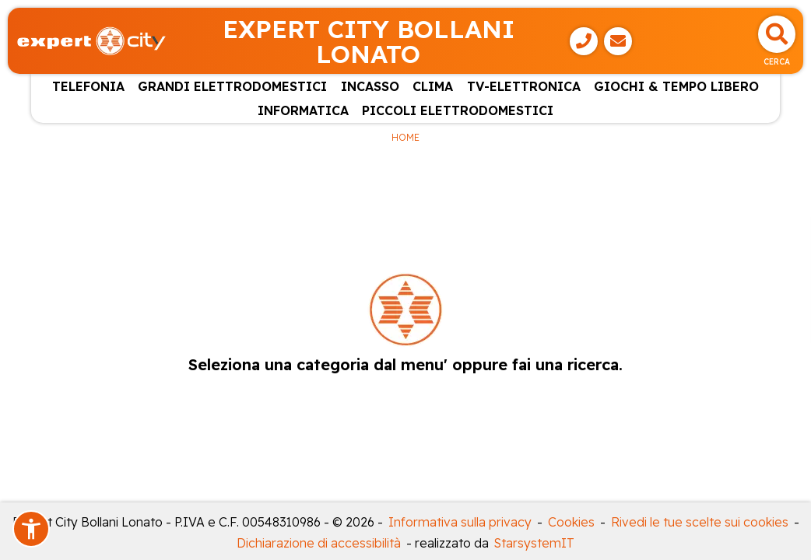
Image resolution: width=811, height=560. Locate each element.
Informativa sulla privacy (460, 522)
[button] (31, 529)
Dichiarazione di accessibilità (319, 543)
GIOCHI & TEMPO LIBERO (676, 86)
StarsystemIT (534, 543)
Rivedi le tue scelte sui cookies (699, 522)
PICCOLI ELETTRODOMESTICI (457, 110)
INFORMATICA (303, 110)
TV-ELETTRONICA (524, 86)
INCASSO (370, 86)
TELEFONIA (88, 86)
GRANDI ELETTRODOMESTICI (232, 86)
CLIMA (433, 86)
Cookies (571, 522)
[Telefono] (584, 41)
